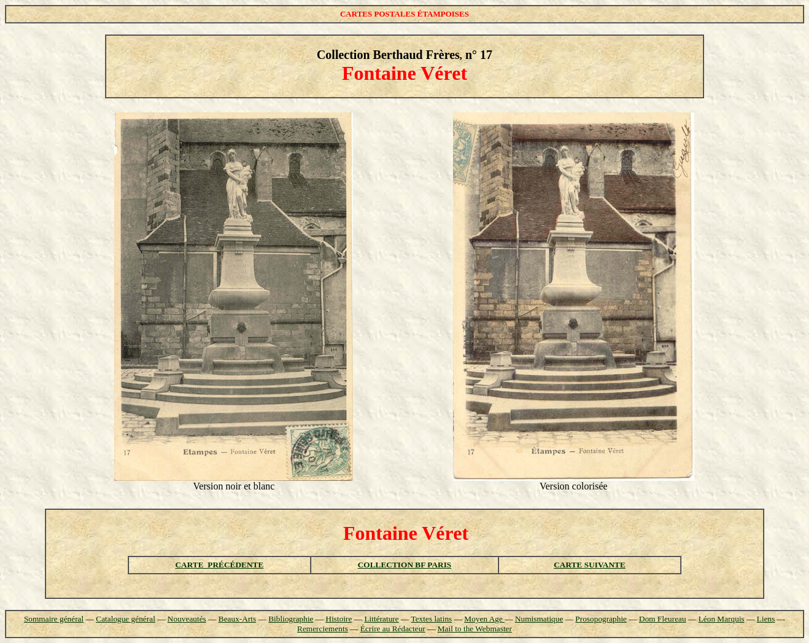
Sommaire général (53, 618)
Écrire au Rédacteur (392, 628)
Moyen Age (484, 618)
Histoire (339, 618)
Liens (766, 618)
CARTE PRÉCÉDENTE (219, 564)
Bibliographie (290, 618)
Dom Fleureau (662, 618)
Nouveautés (187, 618)
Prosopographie (601, 618)
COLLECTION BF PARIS (405, 564)
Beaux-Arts (237, 618)
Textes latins (431, 618)
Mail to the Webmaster (475, 628)
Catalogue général (125, 618)
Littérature (381, 618)
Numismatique (539, 618)
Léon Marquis (722, 618)
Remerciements (322, 628)
